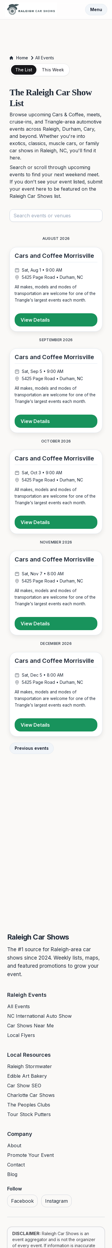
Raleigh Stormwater (29, 1066)
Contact (16, 1165)
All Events (18, 1006)
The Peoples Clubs (28, 1105)
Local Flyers (21, 1035)
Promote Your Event (30, 1155)
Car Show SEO (24, 1086)
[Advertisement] (56, 35)
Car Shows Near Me (30, 1026)
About (14, 1145)
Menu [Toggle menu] (96, 9)
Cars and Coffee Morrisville (54, 255)
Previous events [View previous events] (32, 748)
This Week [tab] (53, 69)
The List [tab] (23, 69)
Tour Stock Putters (29, 1114)
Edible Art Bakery (27, 1076)
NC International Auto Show (39, 1016)
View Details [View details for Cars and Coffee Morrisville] (35, 320)
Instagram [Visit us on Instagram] (56, 1201)
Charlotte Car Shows (31, 1095)
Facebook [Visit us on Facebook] (22, 1201)
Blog (12, 1174)
